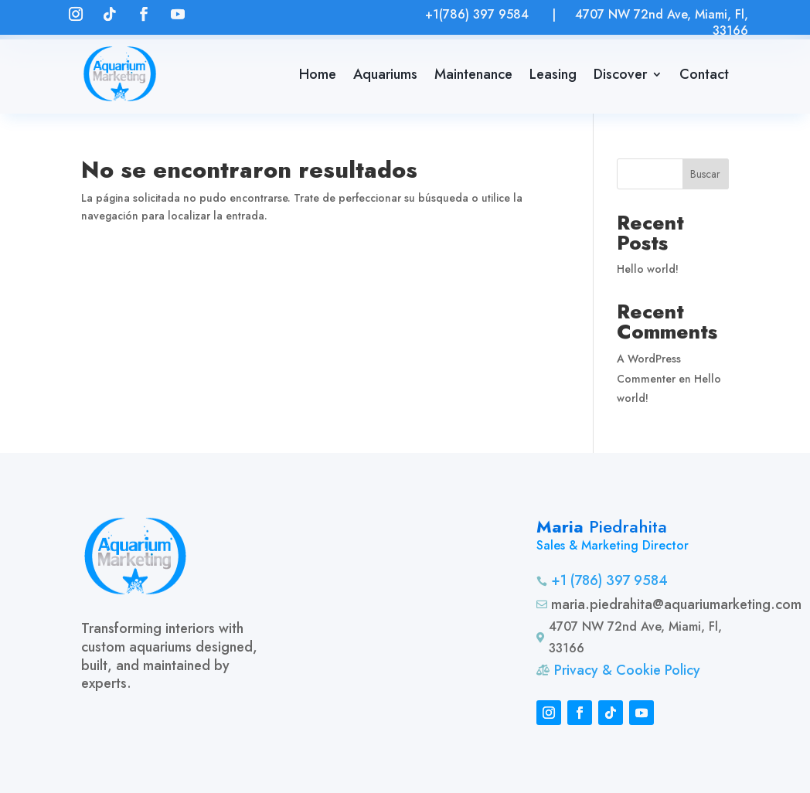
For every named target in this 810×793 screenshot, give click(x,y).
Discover (620, 74)
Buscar (705, 174)
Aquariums (385, 74)
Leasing (553, 74)
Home (317, 74)
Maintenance (473, 74)
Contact (704, 74)
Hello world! (648, 269)
